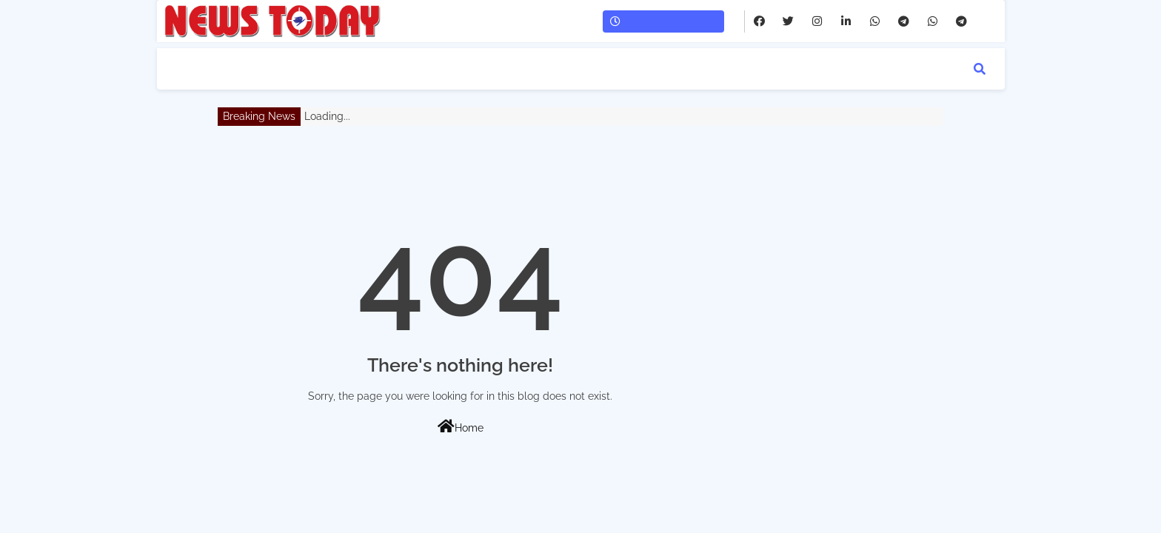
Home (461, 426)
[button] (979, 69)
